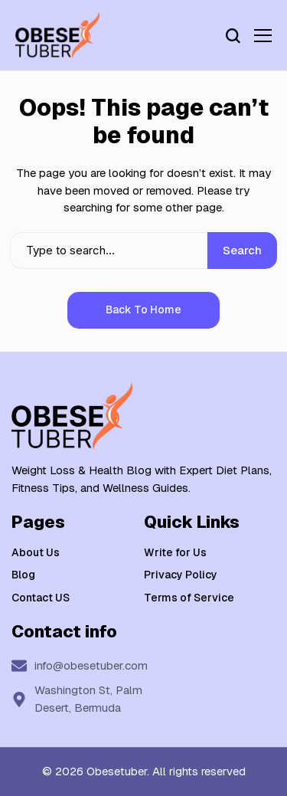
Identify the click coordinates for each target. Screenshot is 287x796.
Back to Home (143, 309)
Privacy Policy (180, 574)
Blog (23, 574)
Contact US (40, 597)
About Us (35, 552)
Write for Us (175, 552)
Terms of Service (189, 597)
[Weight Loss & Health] (57, 35)
